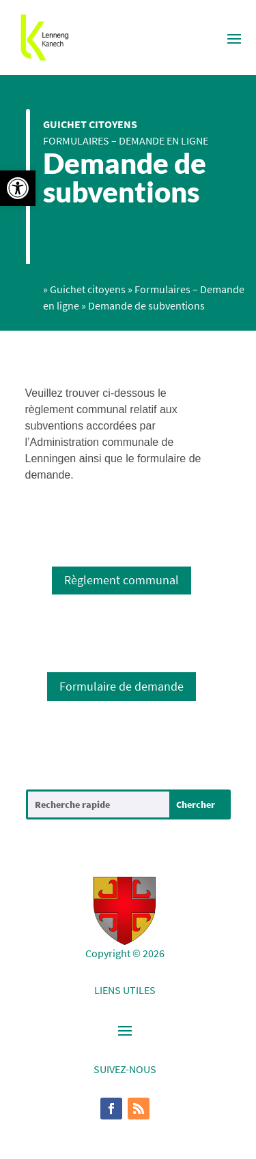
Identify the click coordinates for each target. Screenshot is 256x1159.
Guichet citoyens (90, 124)
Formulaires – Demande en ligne (125, 140)
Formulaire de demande (121, 686)
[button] (17, 188)
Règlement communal (121, 580)
